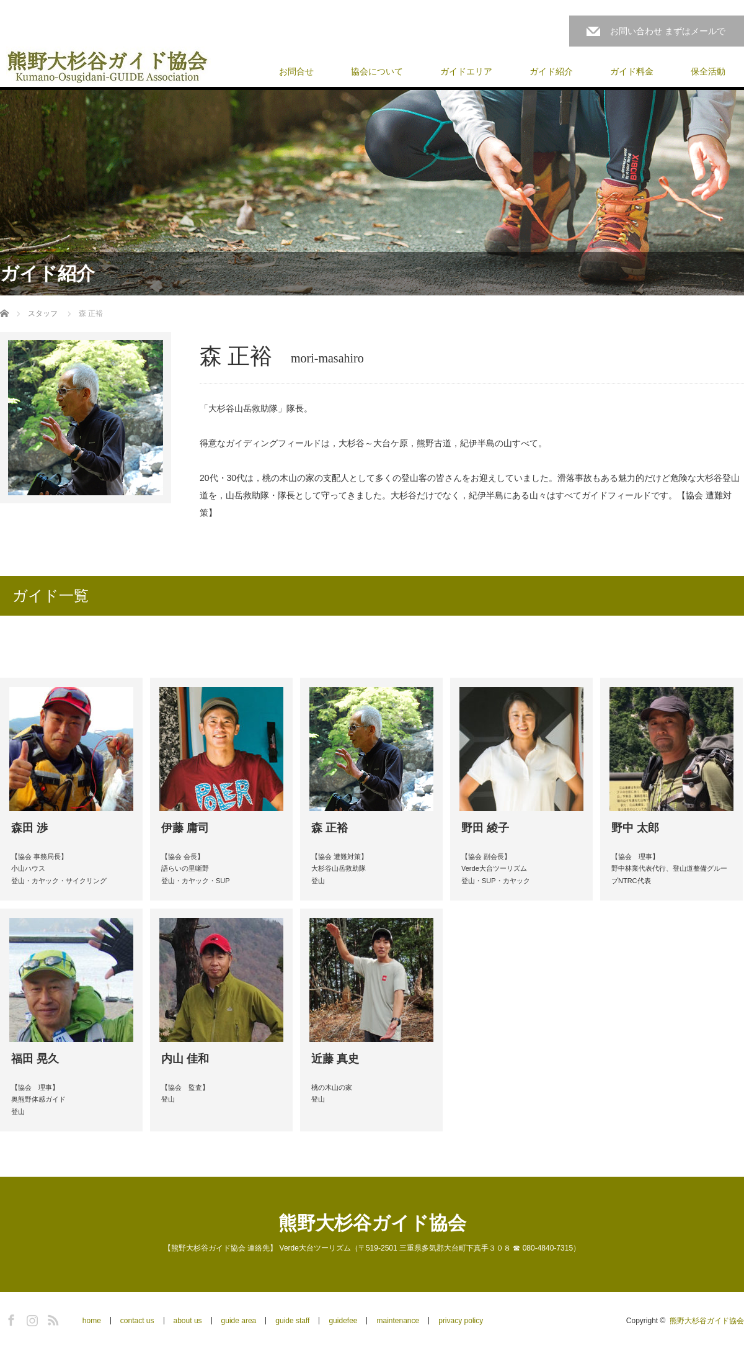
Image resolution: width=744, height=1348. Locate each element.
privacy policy (460, 1320)
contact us (137, 1320)
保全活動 (708, 71)
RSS (51, 1318)
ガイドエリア (466, 71)
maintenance (397, 1320)
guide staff (292, 1320)
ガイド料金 (631, 71)
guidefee (343, 1320)
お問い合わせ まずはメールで (667, 31)
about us (188, 1320)
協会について (377, 71)
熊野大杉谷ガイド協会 (372, 1223)
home (91, 1320)
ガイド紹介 (551, 71)
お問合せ (296, 71)
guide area (239, 1320)
